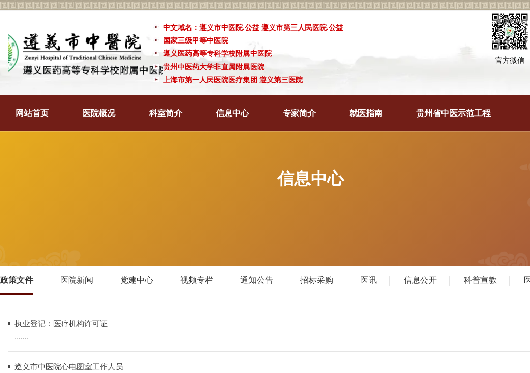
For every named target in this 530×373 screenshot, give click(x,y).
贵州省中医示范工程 (453, 113)
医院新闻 (76, 280)
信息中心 (232, 113)
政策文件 (16, 280)
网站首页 (32, 113)
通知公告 (256, 280)
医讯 (368, 280)
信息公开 (420, 280)
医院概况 (98, 113)
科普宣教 (480, 280)
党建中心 (136, 280)
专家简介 (299, 113)
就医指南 (365, 113)
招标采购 (316, 280)
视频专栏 (196, 280)
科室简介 (165, 113)
